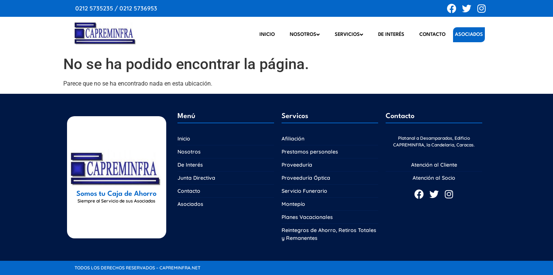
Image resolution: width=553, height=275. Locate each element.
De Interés (391, 34)
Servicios (349, 34)
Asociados (469, 34)
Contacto (432, 34)
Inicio (267, 34)
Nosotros (305, 34)
